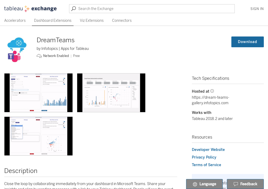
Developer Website (208, 150)
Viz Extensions (92, 20)
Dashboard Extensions (52, 20)
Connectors (122, 20)
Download (247, 42)
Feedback (245, 184)
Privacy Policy (204, 157)
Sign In (257, 9)
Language (204, 184)
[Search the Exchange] (152, 8)
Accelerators (15, 20)
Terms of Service (206, 165)
